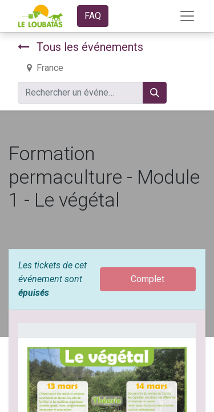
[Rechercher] (155, 93)
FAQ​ (92, 15)
